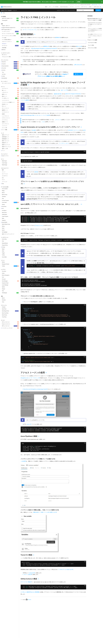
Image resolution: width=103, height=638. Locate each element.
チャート (3, 86)
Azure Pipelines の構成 (92, 42)
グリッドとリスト (4, 60)
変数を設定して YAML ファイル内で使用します (44, 512)
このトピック (58, 119)
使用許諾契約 (90, 15)
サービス (72, 6)
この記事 (23, 461)
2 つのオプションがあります (65, 569)
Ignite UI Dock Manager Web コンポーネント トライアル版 (35, 115)
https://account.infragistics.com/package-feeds (34, 389)
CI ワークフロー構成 (25, 582)
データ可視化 (55, 6)
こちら (43, 121)
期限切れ (46, 46)
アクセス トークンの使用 (92, 39)
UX (50, 6)
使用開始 (78, 1)
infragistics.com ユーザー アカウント (29, 378)
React (68, 10)
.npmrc (28, 424)
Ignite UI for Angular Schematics (73, 93)
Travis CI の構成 (91, 45)
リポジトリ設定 (27, 574)
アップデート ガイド (64, 143)
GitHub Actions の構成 (92, 47)
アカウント (100, 4)
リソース (77, 6)
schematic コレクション (74, 130)
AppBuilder (59, 10)
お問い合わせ (96, 6)
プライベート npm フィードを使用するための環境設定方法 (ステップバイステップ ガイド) (95, 30)
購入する (78, 46)
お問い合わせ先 (94, 4)
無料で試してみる (78, 74)
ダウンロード (84, 6)
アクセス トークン (39, 225)
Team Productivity (64, 6)
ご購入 (90, 6)
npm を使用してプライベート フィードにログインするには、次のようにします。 (95, 36)
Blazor (63, 10)
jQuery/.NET (72, 10)
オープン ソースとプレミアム (30, 29)
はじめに (98, 10)
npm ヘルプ (63, 90)
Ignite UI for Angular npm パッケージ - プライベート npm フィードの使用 (94, 19)
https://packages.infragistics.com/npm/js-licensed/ (43, 48)
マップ (2, 133)
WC (66, 10)
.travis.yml (31, 572)
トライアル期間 (24, 100)
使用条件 (57, 37)
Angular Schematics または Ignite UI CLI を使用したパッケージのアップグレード (95, 24)
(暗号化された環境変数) (30, 592)
